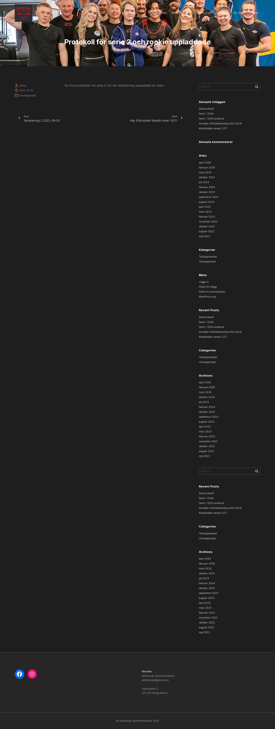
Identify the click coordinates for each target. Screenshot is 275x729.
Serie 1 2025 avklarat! (211, 118)
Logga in (204, 281)
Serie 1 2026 (206, 113)
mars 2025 (205, 172)
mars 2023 (205, 211)
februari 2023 (207, 216)
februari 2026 (207, 167)
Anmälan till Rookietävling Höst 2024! (220, 123)
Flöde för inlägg (208, 286)
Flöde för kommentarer (212, 291)
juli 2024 (204, 182)
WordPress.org (207, 296)
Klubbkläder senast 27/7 (213, 128)
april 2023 (205, 206)
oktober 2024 (207, 177)
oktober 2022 (207, 226)
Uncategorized (27, 95)
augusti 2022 (206, 231)
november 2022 (208, 221)
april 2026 (205, 162)
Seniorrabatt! (206, 108)
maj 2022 (204, 236)
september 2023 (208, 196)
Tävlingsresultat (208, 256)
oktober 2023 (207, 191)
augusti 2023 (206, 201)
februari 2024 (207, 187)
